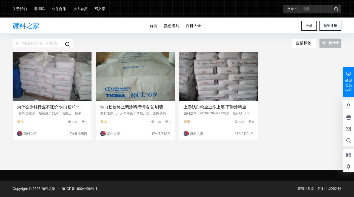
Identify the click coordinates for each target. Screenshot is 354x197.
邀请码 (39, 9)
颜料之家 (48, 189)
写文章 (100, 9)
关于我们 (20, 9)
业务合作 (59, 9)
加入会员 (80, 9)
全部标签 (303, 43)
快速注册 (330, 26)
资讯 (20, 121)
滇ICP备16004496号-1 (80, 189)
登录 (309, 26)
